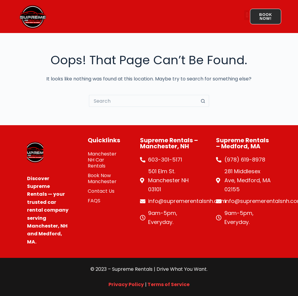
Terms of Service (168, 284)
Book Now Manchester (102, 178)
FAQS (94, 200)
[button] (247, 15)
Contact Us (101, 191)
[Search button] (203, 101)
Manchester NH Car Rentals (102, 159)
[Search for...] (143, 101)
